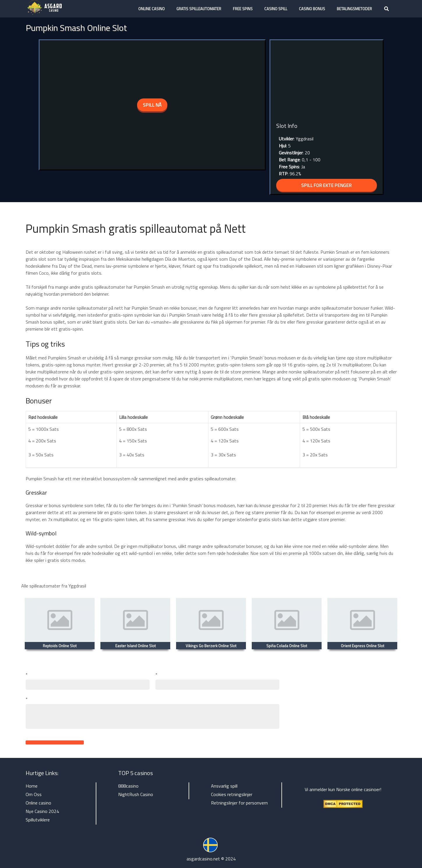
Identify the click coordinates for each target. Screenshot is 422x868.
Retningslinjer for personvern (239, 802)
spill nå (152, 104)
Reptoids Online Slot (60, 646)
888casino (128, 785)
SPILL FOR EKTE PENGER (326, 185)
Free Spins (243, 9)
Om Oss (34, 794)
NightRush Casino (135, 794)
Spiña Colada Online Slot (286, 646)
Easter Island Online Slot (135, 646)
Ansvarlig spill (224, 785)
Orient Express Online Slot (362, 646)
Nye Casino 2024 (42, 811)
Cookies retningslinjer (231, 794)
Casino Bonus (312, 9)
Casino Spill (275, 9)
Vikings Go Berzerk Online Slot (211, 646)
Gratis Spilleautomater (198, 9)
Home (32, 785)
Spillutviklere (38, 819)
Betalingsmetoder (354, 9)
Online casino (151, 9)
